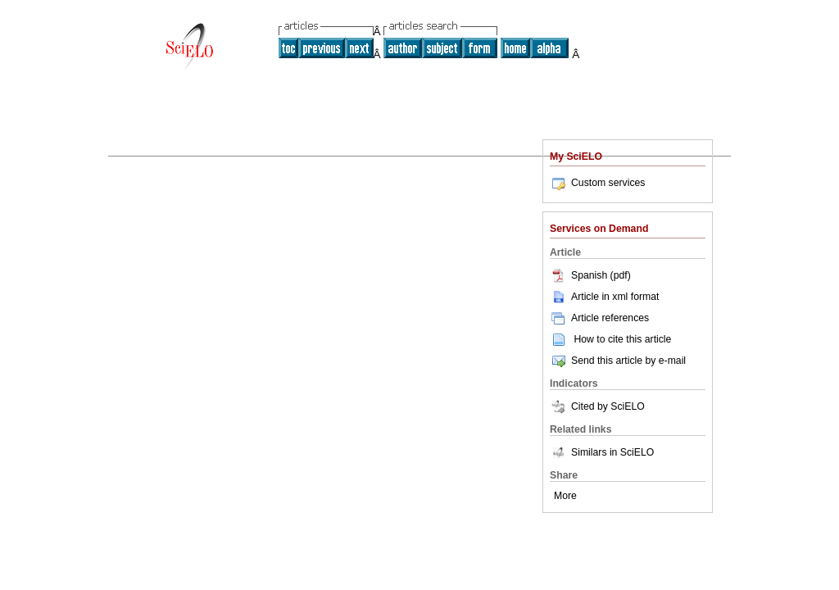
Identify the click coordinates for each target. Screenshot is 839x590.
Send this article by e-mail (618, 360)
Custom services (597, 182)
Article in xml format (604, 296)
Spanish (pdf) (590, 275)
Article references (599, 318)
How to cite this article (622, 339)
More (565, 496)
